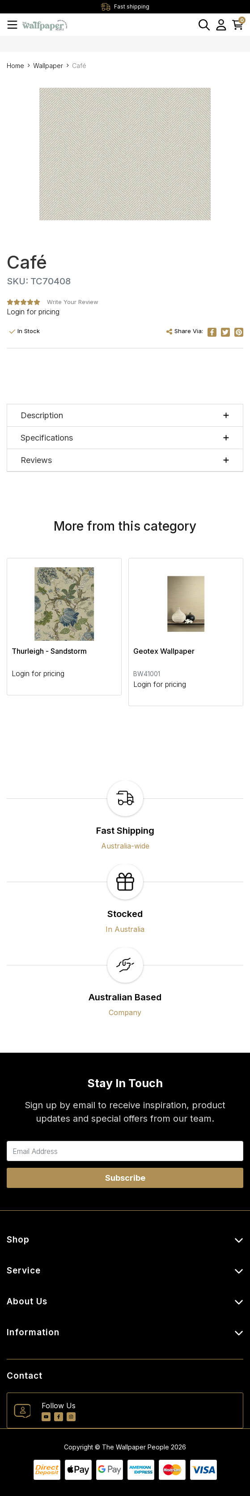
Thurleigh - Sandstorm (49, 651)
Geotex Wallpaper (164, 651)
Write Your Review (72, 301)
